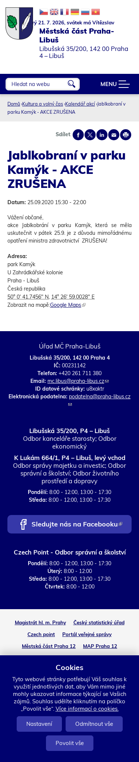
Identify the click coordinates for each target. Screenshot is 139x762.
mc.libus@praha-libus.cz (78, 381)
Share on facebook (78, 134)
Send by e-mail (113, 134)
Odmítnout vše (94, 723)
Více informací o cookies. (87, 708)
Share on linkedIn (101, 134)
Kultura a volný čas (42, 104)
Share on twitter (90, 134)
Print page (125, 134)
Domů (13, 104)
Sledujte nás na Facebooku (77, 525)
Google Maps (68, 305)
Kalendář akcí (80, 104)
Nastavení (39, 723)
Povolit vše (70, 742)
